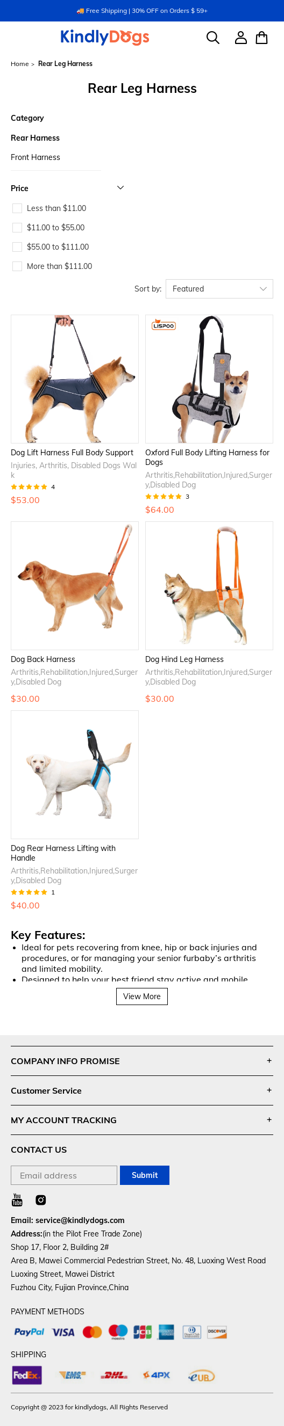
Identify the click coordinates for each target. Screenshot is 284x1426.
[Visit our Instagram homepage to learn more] (40, 1200)
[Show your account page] (237, 37)
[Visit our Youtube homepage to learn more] (17, 1200)
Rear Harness (35, 138)
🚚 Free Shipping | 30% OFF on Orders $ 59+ (142, 10)
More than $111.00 (59, 266)
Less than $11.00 (56, 208)
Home (20, 64)
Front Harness (35, 157)
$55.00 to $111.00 (58, 247)
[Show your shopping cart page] (260, 37)
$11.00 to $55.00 (55, 227)
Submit (145, 1175)
